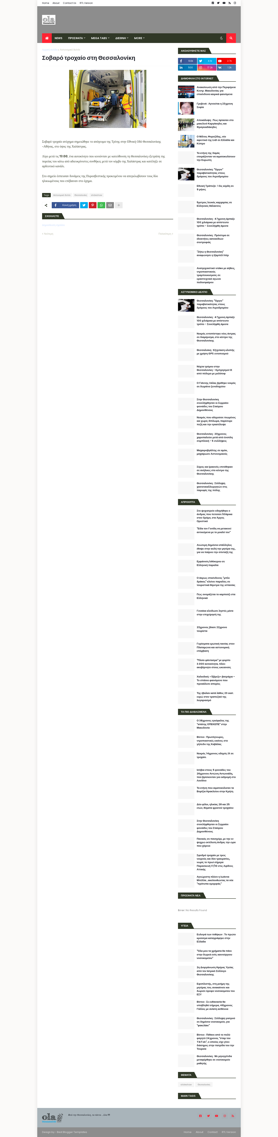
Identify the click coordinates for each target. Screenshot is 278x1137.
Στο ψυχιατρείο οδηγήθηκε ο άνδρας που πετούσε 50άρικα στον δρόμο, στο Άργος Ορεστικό (214, 516)
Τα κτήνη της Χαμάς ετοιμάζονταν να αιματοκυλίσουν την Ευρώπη (216, 156)
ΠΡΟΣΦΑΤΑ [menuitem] (75, 38)
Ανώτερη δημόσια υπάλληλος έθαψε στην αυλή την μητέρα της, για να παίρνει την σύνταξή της (216, 548)
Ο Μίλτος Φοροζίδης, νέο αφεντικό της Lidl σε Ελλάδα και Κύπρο (215, 140)
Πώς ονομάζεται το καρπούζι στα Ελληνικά (216, 596)
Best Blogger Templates (72, 1132)
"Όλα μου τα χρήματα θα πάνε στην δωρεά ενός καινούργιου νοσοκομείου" (214, 954)
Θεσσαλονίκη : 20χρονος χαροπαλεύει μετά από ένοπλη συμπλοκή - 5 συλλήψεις (215, 437)
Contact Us (69, 3)
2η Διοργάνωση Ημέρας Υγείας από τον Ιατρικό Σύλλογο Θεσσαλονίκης (215, 971)
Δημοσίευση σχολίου (53, 225)
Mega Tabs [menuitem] (99, 38)
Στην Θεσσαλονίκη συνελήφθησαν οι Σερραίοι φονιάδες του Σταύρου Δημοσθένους (212, 405)
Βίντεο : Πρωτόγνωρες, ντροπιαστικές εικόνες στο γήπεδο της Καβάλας (212, 740)
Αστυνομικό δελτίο (70, 49)
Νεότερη (48, 234)
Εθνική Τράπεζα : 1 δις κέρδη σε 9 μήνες (215, 187)
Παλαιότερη (164, 234)
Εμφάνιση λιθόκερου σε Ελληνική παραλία (211, 563)
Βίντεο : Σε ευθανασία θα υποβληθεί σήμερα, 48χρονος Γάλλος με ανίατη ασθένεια (214, 1005)
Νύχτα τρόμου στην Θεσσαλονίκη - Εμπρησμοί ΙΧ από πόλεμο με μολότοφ (214, 370)
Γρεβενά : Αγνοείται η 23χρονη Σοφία (215, 105)
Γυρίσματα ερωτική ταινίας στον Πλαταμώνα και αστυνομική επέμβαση (216, 647)
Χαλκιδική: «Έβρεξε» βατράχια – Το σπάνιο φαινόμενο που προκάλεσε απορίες (216, 680)
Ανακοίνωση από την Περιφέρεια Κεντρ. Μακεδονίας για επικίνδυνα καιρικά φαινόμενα (216, 91)
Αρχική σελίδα (50, 49)
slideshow (96, 195)
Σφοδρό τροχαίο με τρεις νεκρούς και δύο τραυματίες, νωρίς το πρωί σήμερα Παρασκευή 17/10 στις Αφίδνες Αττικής (215, 862)
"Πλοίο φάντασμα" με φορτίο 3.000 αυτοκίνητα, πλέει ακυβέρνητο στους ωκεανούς (214, 664)
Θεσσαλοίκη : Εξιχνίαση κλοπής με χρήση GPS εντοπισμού (216, 351)
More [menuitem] (138, 38)
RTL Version (86, 3)
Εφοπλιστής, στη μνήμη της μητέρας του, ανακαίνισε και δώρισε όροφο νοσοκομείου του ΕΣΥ (216, 989)
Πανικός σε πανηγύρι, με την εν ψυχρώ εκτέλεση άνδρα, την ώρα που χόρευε (216, 842)
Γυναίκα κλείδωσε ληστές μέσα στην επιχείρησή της (215, 612)
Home (45, 3)
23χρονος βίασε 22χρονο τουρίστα (212, 629)
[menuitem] (47, 38)
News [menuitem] (58, 38)
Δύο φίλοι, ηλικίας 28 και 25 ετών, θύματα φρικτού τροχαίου (215, 806)
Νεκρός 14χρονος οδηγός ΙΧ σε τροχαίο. (215, 755)
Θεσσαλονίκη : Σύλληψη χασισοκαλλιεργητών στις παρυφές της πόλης (212, 487)
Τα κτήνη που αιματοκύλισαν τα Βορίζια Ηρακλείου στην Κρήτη (215, 789)
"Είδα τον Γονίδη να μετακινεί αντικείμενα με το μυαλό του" (214, 530)
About (56, 3)
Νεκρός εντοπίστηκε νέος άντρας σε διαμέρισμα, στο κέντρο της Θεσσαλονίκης (216, 337)
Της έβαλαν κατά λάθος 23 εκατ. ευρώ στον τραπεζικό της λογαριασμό (215, 696)
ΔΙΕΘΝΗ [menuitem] (120, 38)
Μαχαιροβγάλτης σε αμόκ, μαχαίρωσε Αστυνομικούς (212, 452)
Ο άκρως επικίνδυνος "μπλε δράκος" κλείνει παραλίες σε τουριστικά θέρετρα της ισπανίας (216, 581)
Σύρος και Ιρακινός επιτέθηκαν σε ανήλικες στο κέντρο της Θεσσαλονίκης (215, 470)
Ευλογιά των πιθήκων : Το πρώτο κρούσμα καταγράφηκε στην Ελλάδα (216, 938)
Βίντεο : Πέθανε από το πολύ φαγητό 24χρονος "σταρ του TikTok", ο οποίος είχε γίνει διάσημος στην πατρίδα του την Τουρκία (215, 1042)
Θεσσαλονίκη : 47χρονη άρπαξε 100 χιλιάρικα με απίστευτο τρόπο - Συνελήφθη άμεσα (216, 222)
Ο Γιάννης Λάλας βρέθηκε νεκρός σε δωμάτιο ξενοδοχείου (216, 384)
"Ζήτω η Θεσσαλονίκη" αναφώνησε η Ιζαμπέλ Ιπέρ (213, 253)
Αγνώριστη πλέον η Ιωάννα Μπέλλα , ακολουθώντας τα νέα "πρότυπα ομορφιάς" (215, 880)
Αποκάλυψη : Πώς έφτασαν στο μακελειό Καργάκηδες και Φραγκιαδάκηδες (215, 123)
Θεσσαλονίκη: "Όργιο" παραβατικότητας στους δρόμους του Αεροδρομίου (212, 173)
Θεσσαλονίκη (81, 195)
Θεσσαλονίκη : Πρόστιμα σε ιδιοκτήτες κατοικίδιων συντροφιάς (213, 239)
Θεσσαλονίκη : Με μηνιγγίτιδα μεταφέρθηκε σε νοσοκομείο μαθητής (214, 1060)
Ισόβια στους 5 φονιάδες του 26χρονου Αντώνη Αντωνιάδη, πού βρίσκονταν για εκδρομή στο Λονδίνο (216, 775)
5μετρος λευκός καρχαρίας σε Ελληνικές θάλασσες (214, 204)
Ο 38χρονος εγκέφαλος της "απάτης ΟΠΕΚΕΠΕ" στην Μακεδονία (213, 724)
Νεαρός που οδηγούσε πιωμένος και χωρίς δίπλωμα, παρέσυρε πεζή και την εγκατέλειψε (216, 421)
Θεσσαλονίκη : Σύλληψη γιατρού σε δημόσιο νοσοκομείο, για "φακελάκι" (216, 1022)
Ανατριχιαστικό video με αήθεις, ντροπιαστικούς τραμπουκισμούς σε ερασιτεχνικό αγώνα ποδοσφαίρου (216, 275)
